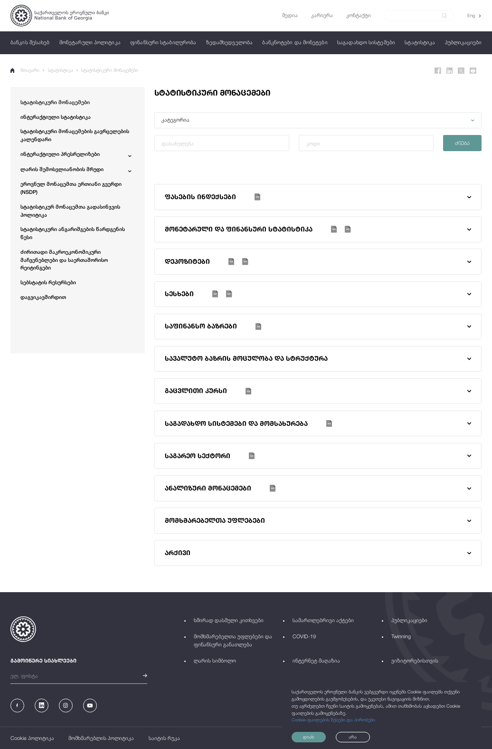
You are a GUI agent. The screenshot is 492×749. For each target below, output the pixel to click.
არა (353, 736)
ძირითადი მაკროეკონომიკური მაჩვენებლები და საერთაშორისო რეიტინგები (64, 260)
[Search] (415, 15)
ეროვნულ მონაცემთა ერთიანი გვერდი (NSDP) (71, 188)
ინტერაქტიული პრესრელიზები (60, 154)
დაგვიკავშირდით (43, 297)
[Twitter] (461, 70)
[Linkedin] (449, 70)
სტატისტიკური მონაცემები (109, 70)
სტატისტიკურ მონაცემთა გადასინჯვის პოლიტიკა (70, 210)
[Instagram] (66, 705)
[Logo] (59, 16)
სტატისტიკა (60, 70)
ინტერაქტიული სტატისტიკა (55, 117)
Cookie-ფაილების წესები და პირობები (333, 719)
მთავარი (24, 70)
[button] (318, 120)
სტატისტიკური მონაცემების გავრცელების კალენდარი (74, 135)
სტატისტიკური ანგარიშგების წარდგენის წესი (72, 233)
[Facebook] (438, 70)
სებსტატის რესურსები (48, 282)
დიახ (308, 736)
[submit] (444, 15)
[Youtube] (90, 705)
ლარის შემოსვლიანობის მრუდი (62, 169)
